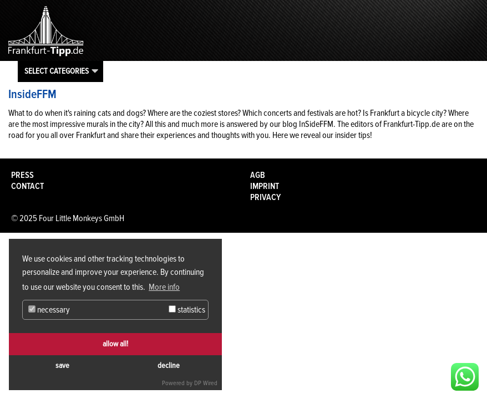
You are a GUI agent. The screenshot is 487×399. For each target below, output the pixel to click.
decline (169, 365)
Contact (27, 186)
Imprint (264, 186)
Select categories (56, 71)
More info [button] (164, 287)
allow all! (115, 344)
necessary (49, 309)
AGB (257, 175)
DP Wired (205, 383)
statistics (187, 309)
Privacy (265, 197)
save (62, 365)
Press (22, 175)
